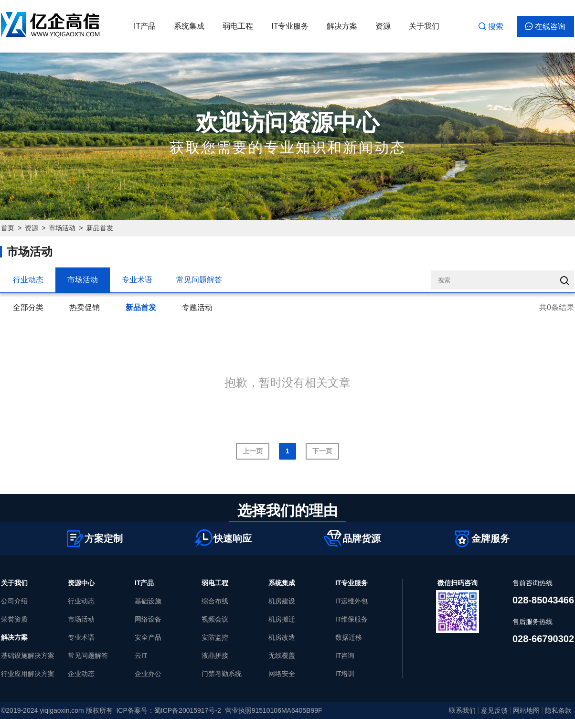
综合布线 (215, 601)
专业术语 (137, 280)
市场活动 (62, 228)
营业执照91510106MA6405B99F (273, 710)
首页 (7, 228)
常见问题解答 (199, 280)
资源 (383, 26)
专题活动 (197, 307)
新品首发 (99, 228)
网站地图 (526, 710)
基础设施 (148, 601)
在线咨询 (545, 26)
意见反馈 (494, 710)
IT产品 (145, 26)
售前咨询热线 (532, 583)
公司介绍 (14, 601)
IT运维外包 (351, 601)
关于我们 (424, 26)
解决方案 (342, 26)
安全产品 (148, 637)
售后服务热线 (532, 621)
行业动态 (28, 280)
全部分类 (28, 307)
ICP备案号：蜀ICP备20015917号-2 (168, 710)
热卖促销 (84, 307)
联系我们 (462, 710)
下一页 (322, 451)
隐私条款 (558, 710)
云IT (141, 655)
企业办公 (148, 673)
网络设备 (148, 619)
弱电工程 (238, 26)
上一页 (253, 451)
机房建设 (281, 601)
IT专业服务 (290, 26)
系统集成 (189, 26)
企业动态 (81, 673)
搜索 (491, 26)
